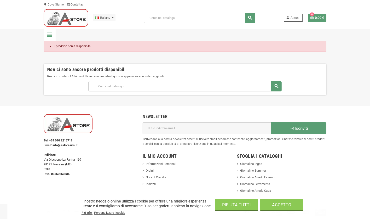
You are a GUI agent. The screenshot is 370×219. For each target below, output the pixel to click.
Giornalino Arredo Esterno (257, 177)
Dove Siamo (54, 4)
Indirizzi (151, 184)
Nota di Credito (156, 177)
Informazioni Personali (161, 164)
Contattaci (75, 4)
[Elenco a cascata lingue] (104, 17)
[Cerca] (199, 18)
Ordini (150, 170)
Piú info (86, 212)
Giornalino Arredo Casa (255, 190)
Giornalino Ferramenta (255, 184)
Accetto (281, 204)
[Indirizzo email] (207, 128)
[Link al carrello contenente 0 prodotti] (317, 18)
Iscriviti (299, 128)
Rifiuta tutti (236, 204)
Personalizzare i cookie (109, 212)
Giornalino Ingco (251, 164)
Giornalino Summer (253, 170)
